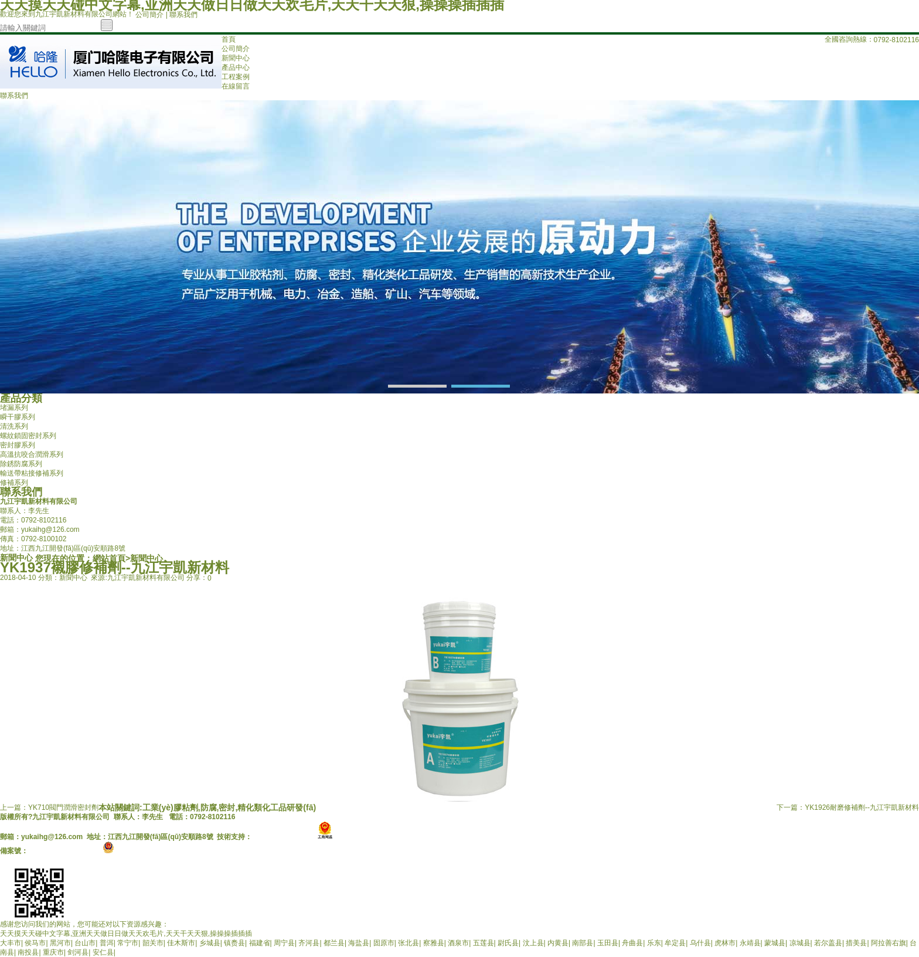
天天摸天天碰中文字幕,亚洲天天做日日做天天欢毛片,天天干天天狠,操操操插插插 (126, 933)
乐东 (654, 943)
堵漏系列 (14, 407)
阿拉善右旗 (888, 943)
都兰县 (334, 943)
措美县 (856, 943)
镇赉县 (234, 943)
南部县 (582, 943)
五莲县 (483, 943)
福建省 (259, 943)
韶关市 (153, 943)
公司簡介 (149, 15)
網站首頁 (109, 558)
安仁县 (103, 952)
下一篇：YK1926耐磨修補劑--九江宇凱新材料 (848, 807)
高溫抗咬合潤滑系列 (31, 454)
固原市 (383, 943)
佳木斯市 (181, 943)
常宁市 (127, 943)
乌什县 (700, 943)
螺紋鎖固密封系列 (28, 436)
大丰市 (10, 943)
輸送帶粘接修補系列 (31, 473)
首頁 (229, 39)
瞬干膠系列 (17, 417)
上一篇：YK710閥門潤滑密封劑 (49, 807)
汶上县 (533, 943)
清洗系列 (14, 426)
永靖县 (750, 943)
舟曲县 (632, 943)
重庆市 (53, 952)
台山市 (85, 943)
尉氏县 (508, 943)
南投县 (28, 952)
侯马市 (35, 943)
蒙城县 (774, 943)
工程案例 (236, 77)
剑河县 (78, 952)
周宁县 (284, 943)
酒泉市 (458, 943)
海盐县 (358, 943)
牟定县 (675, 943)
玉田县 (607, 943)
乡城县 (209, 943)
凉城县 (800, 943)
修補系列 (14, 482)
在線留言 (236, 86)
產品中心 (236, 67)
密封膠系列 (17, 445)
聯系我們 (183, 15)
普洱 (107, 943)
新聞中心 (236, 58)
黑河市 (60, 943)
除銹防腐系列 (21, 464)
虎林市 (725, 943)
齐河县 (308, 943)
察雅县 (433, 943)
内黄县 (558, 943)
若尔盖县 (828, 943)
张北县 (408, 943)
